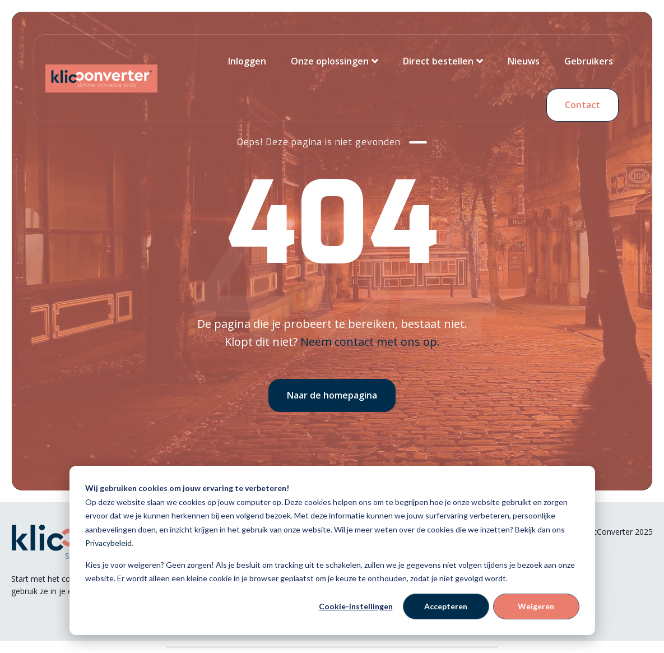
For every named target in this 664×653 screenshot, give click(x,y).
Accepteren (445, 606)
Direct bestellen (438, 61)
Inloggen (247, 61)
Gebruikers (588, 61)
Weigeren (536, 606)
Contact (582, 105)
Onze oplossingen (330, 61)
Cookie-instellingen (356, 606)
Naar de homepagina (332, 395)
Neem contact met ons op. (370, 341)
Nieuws (524, 61)
